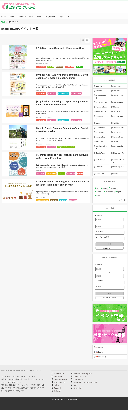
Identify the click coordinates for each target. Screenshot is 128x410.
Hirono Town (70, 67)
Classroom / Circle (25, 16)
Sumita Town (100, 153)
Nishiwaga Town (118, 168)
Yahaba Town (118, 137)
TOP (2, 22)
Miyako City (71, 173)
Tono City (99, 141)
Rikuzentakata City (102, 96)
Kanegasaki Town (102, 117)
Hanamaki (59, 67)
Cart (68, 16)
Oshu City (116, 111)
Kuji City (51, 67)
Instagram (57, 391)
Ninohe (115, 141)
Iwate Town (51, 93)
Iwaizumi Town (118, 95)
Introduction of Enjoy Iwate (82, 374)
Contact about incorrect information (85, 382)
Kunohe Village (76, 93)
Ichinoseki (63, 200)
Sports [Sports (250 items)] (119, 192)
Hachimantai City (42, 200)
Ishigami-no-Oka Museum (66, 147)
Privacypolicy (78, 379)
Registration (50, 16)
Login (61, 16)
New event (58, 376)
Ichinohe (79, 67)
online (98, 123)
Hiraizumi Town (118, 128)
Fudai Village (41, 67)
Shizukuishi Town (118, 154)
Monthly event (59, 374)
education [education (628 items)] (114, 188)
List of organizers (60, 382)
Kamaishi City (51, 173)
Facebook (57, 388)
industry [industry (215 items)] (99, 192)
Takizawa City (118, 146)
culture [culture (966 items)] (104, 188)
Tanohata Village (101, 147)
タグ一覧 (122, 200)
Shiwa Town (100, 174)
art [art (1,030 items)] (97, 188)
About (3, 16)
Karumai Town (118, 116)
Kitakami (116, 174)
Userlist (39, 16)
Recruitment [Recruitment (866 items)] (109, 192)
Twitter (56, 385)
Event (11, 16)
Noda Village (100, 132)
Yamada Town (101, 86)
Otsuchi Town (118, 102)
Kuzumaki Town (63, 93)
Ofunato (80, 173)
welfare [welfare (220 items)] (99, 195)
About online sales (79, 376)
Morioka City (41, 147)
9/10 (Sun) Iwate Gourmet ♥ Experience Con (60, 48)
